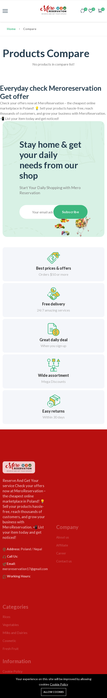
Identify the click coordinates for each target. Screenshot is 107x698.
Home (11, 29)
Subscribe (70, 212)
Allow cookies (53, 691)
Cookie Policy (59, 684)
